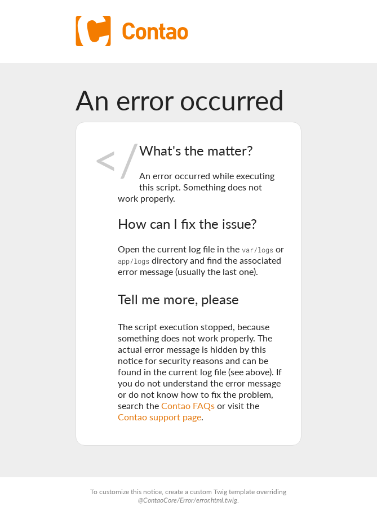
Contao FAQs (188, 405)
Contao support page (159, 416)
